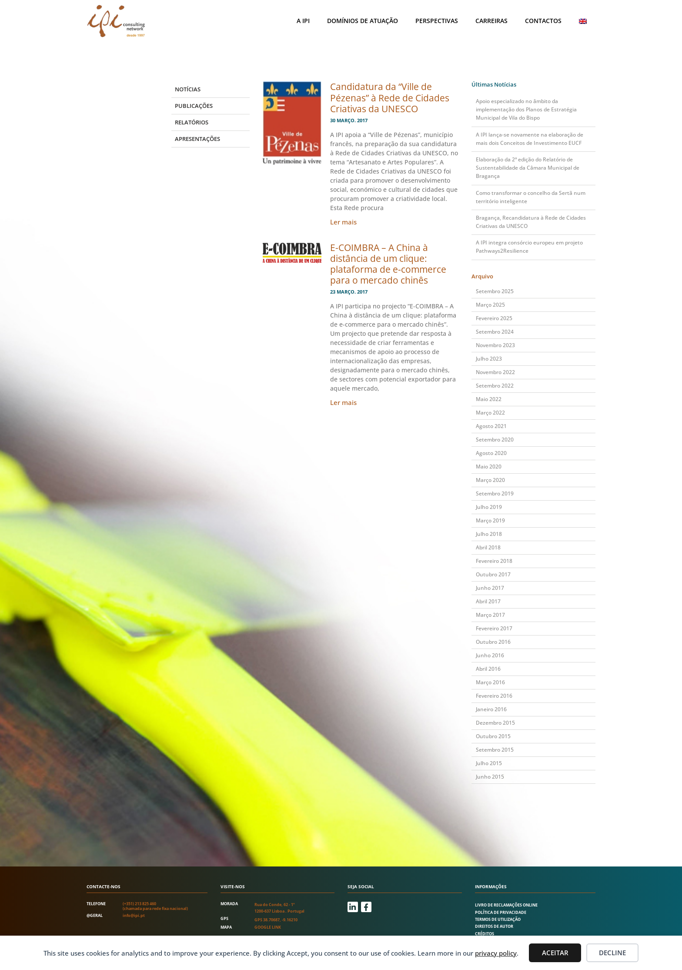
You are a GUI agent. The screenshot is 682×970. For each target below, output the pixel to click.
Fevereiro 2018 (494, 561)
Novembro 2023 (495, 345)
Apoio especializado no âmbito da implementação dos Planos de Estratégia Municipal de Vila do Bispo (526, 109)
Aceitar (555, 952)
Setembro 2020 (495, 439)
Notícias (188, 89)
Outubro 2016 (493, 642)
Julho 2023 (489, 358)
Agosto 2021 (491, 426)
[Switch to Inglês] (582, 21)
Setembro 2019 (495, 493)
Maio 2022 (488, 399)
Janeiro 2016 (491, 709)
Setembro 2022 (495, 385)
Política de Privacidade (500, 912)
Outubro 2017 (493, 574)
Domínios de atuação (362, 21)
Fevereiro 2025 (494, 318)
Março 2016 (490, 682)
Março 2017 (490, 615)
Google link (267, 927)
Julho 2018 (489, 534)
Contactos (543, 21)
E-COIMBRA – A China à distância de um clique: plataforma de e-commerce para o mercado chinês (388, 264)
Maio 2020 (488, 466)
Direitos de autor (494, 926)
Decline (612, 952)
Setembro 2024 (495, 331)
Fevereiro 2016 (494, 695)
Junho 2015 (490, 776)
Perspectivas (436, 21)
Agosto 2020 (491, 453)
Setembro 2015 (495, 749)
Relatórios (191, 122)
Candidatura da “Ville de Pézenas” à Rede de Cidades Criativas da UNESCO (389, 97)
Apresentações (197, 139)
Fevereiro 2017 (494, 628)
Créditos (484, 934)
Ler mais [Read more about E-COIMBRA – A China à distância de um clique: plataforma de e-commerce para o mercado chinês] (343, 402)
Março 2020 (490, 480)
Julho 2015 (489, 763)
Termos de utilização (498, 919)
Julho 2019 (489, 507)
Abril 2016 (488, 668)
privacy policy (496, 953)
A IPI (303, 21)
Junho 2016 (490, 655)
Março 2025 (490, 304)
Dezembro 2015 (495, 722)
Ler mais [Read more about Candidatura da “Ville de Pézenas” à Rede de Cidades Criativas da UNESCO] (343, 221)
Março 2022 (490, 412)
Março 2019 (490, 520)
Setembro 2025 (495, 291)
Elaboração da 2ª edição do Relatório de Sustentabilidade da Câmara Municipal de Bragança (527, 168)
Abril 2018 (488, 547)
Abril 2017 (488, 601)
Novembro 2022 (495, 372)
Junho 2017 (490, 588)
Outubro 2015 (493, 736)
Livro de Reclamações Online (506, 905)
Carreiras (491, 21)
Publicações (194, 106)
